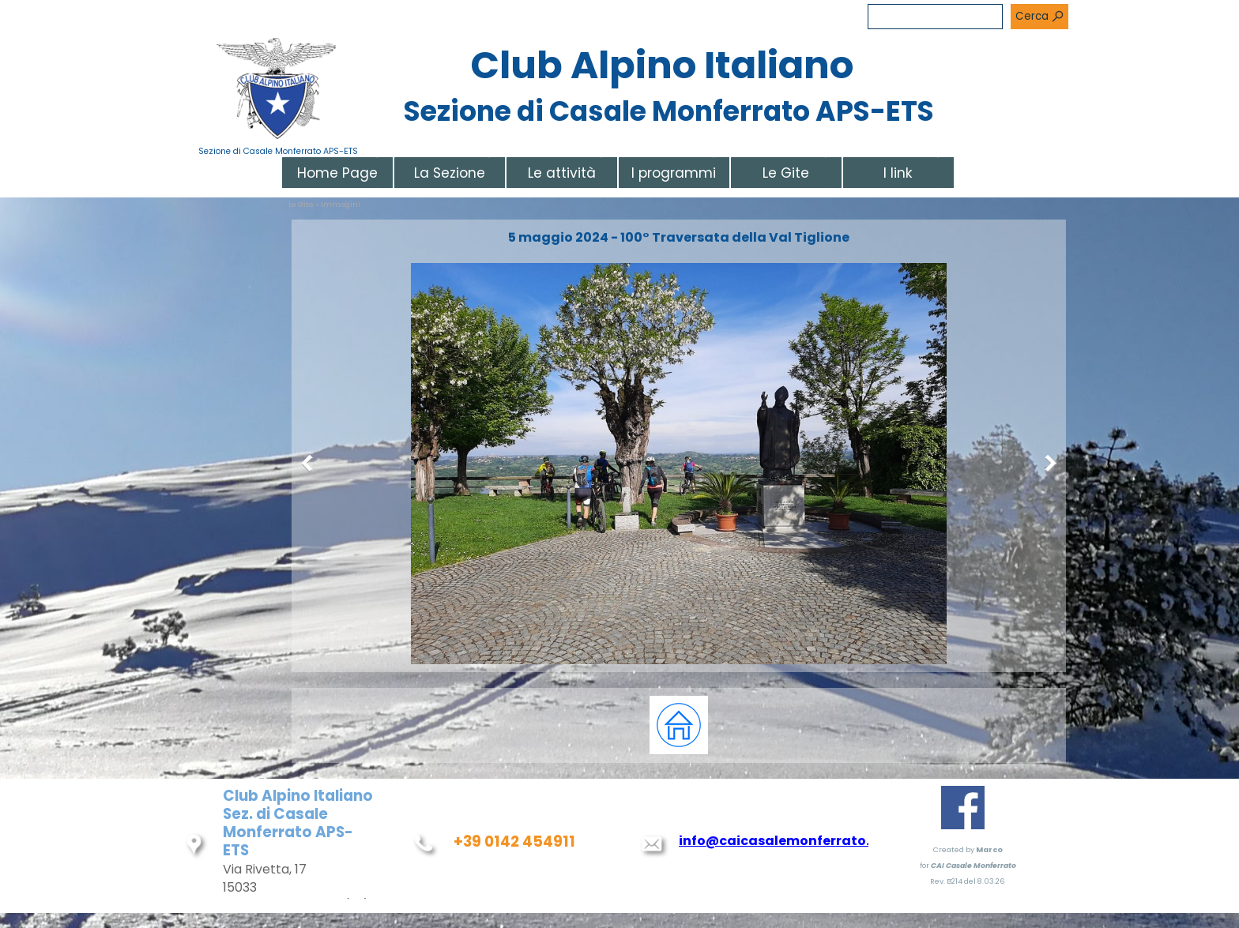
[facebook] (963, 807)
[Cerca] (935, 16)
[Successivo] (1047, 463)
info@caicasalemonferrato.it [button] (779, 841)
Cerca (1032, 16)
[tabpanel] (678, 725)
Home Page (337, 172)
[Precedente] (310, 463)
